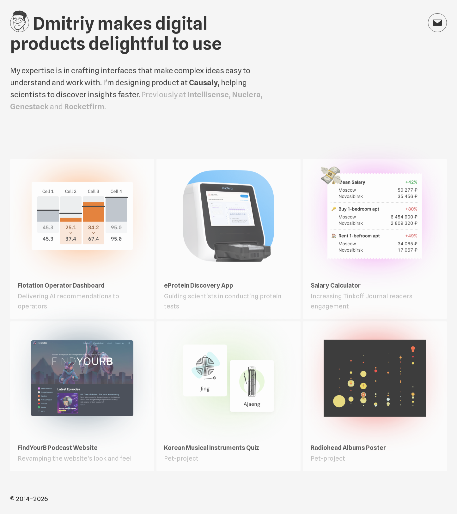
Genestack (29, 107)
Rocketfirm (84, 107)
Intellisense (208, 95)
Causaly (203, 83)
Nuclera (246, 95)
